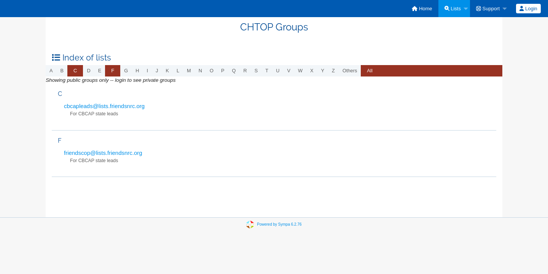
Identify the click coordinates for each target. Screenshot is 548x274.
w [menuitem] (300, 70)
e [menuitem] (100, 70)
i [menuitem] (147, 70)
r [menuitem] (245, 70)
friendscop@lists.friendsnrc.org (103, 153)
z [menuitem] (333, 70)
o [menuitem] (211, 70)
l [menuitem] (178, 70)
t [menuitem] (266, 70)
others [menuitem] (349, 70)
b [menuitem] (62, 70)
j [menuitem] (157, 70)
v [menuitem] (288, 70)
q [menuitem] (234, 70)
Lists (452, 8)
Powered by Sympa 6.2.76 (279, 224)
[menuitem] (422, 8)
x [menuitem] (312, 70)
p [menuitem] (223, 70)
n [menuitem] (200, 70)
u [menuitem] (277, 70)
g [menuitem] (126, 70)
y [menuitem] (323, 70)
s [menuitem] (256, 70)
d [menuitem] (88, 70)
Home (422, 8)
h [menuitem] (137, 70)
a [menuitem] (51, 70)
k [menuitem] (167, 70)
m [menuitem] (189, 70)
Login (528, 8)
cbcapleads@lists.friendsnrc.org (104, 106)
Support (488, 8)
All (369, 70)
